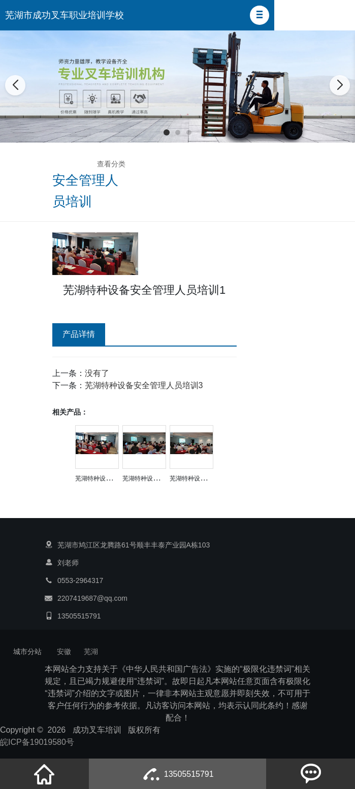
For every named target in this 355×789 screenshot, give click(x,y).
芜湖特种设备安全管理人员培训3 (144, 385)
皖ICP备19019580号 (37, 742)
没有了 (97, 373)
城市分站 (27, 651)
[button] (259, 15)
